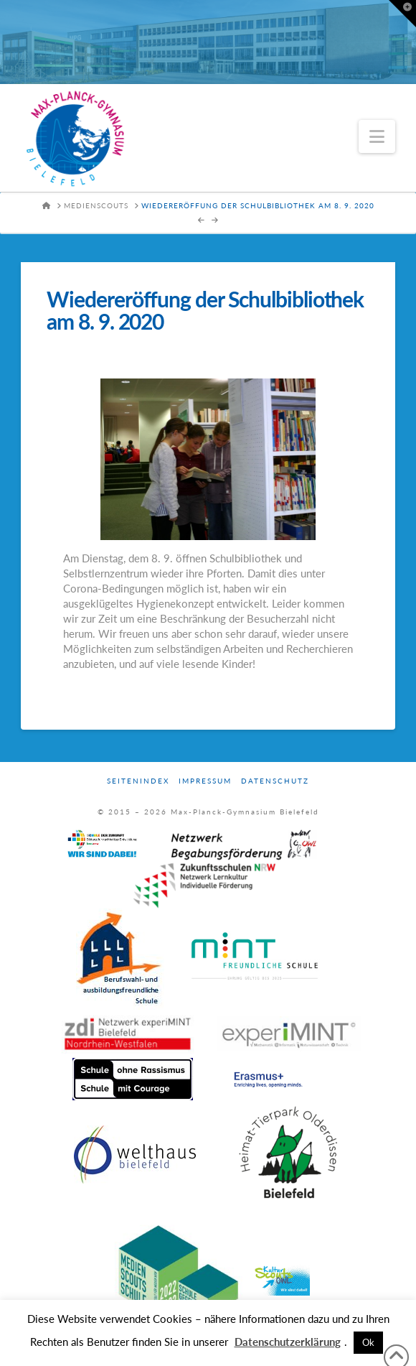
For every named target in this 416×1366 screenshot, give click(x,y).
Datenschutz (275, 780)
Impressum (205, 780)
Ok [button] (368, 1342)
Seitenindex (138, 780)
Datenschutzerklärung (288, 1341)
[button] (377, 136)
